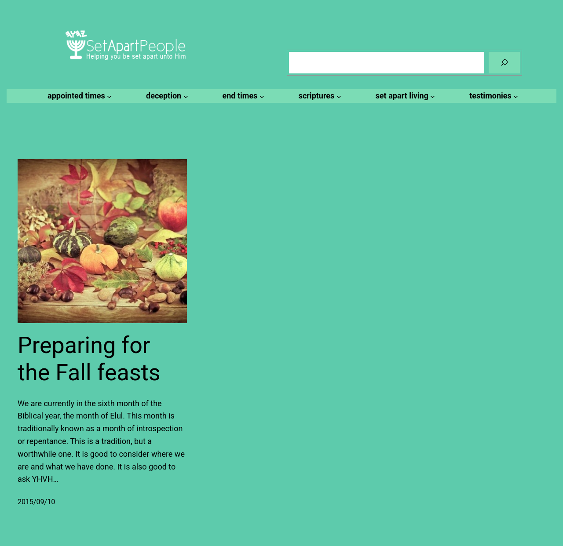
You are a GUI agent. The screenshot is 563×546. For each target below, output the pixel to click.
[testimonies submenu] (492, 96)
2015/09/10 (36, 502)
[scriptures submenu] (318, 96)
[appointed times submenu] (78, 96)
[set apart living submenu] (404, 96)
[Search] (504, 62)
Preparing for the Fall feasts (89, 359)
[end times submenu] (242, 96)
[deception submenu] (165, 96)
